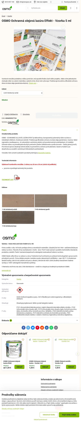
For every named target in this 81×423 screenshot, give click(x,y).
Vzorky (19, 279)
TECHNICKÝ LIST (8, 180)
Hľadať (62, 8)
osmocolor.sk (6, 270)
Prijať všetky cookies (69, 415)
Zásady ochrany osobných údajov (13, 409)
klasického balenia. (44, 153)
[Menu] (76, 8)
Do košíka (56, 107)
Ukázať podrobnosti (40, 419)
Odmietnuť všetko (49, 415)
